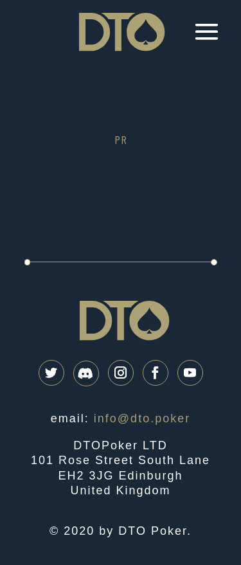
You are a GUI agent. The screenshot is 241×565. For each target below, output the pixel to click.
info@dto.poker (142, 418)
